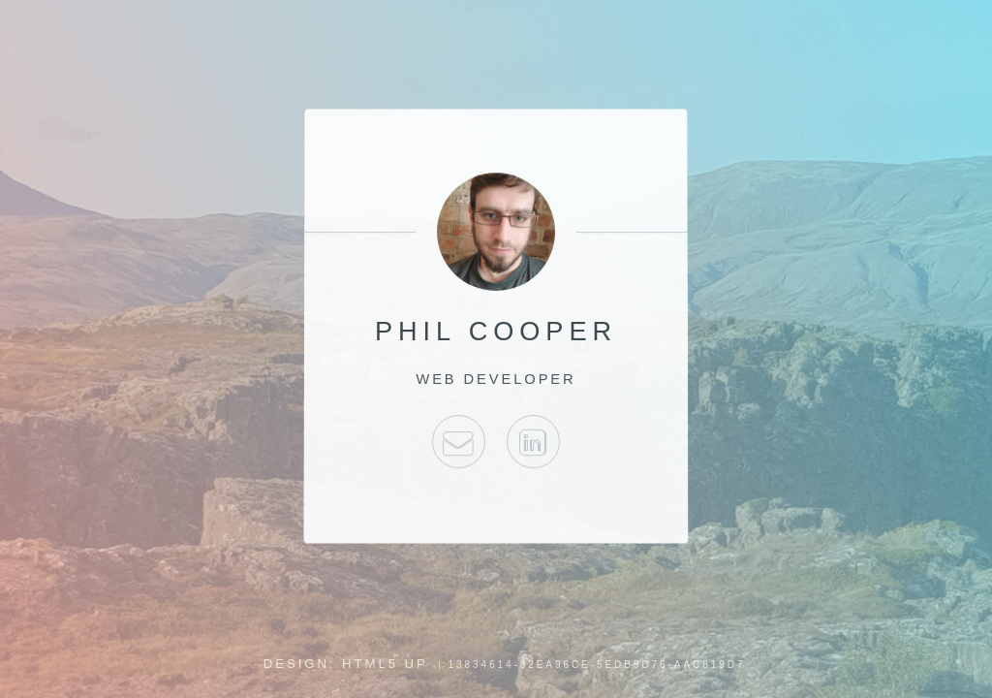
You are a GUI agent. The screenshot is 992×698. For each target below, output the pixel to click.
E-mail (458, 441)
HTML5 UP (385, 663)
